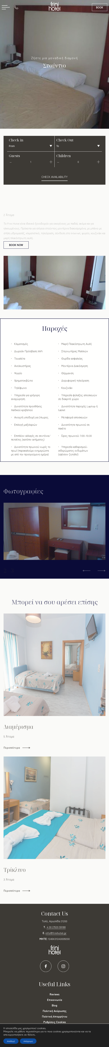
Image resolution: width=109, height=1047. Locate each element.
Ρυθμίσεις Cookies (54, 1022)
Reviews (54, 994)
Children (63, 155)
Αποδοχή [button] (11, 1041)
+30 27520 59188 (56, 927)
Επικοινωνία (54, 1000)
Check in (16, 140)
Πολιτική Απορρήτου (54, 1016)
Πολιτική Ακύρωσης (55, 1011)
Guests (14, 155)
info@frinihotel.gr (56, 933)
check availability (54, 176)
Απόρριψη (28, 1041)
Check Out (64, 140)
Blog (54, 1005)
